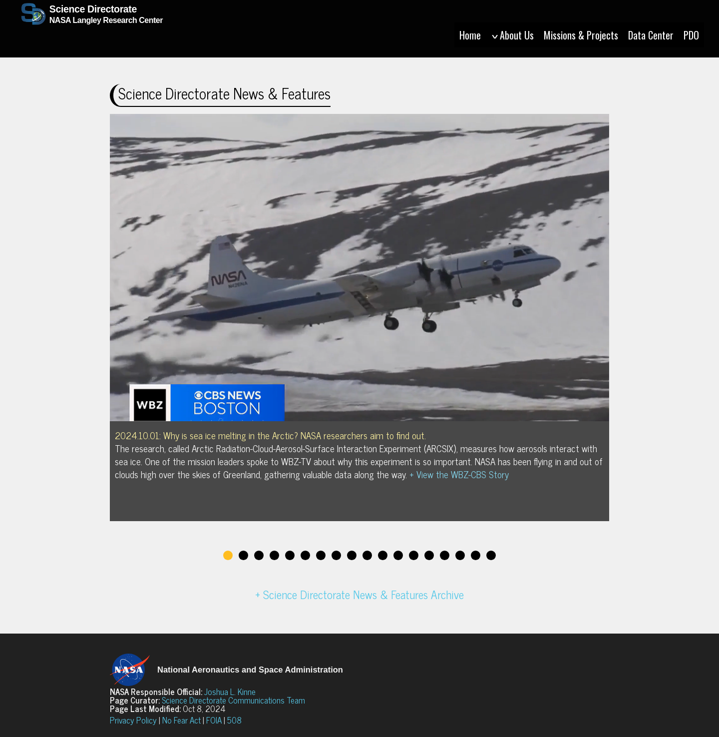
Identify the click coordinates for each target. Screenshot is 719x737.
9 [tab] (352, 555)
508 (234, 720)
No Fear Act (181, 720)
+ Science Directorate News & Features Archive (359, 594)
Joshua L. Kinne (230, 692)
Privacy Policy (133, 720)
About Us (512, 34)
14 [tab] (429, 555)
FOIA (214, 720)
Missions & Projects (581, 34)
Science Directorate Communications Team (233, 700)
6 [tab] (305, 555)
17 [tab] (475, 555)
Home (470, 34)
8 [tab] (336, 555)
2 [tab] (243, 555)
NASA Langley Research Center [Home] (96, 28)
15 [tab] (444, 555)
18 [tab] (491, 555)
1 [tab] (228, 555)
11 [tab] (382, 555)
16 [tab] (460, 555)
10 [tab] (367, 555)
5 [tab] (290, 555)
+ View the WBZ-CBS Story (459, 474)
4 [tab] (274, 555)
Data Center (651, 34)
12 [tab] (398, 555)
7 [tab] (321, 555)
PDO (691, 34)
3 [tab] (259, 555)
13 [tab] (413, 555)
